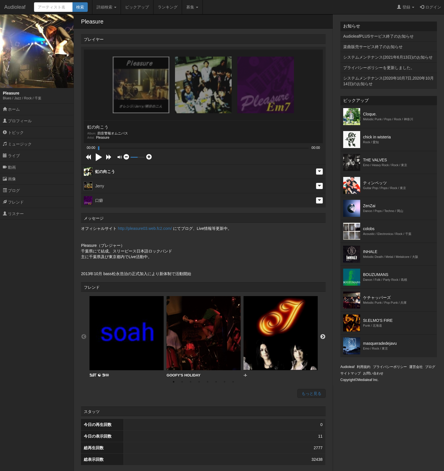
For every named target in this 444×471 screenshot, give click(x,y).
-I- (281, 336)
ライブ (11, 155)
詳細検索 (106, 7)
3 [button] (190, 382)
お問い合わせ (373, 373)
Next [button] (323, 337)
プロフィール (17, 121)
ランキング (168, 7)
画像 (9, 179)
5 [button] (207, 382)
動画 (9, 167)
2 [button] (182, 382)
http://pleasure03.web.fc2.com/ (145, 228)
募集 (192, 7)
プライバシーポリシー (390, 367)
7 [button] (224, 382)
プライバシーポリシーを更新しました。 (379, 67)
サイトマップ (350, 373)
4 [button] (199, 382)
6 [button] (216, 382)
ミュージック (17, 144)
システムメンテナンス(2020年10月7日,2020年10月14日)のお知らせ (388, 81)
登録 (405, 7)
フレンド (13, 202)
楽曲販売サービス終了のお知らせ (373, 46)
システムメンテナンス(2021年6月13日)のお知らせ (388, 57)
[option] (126, 337)
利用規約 (363, 367)
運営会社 (416, 367)
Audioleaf (14, 7)
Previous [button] (84, 337)
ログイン (430, 7)
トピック (13, 132)
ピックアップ (137, 7)
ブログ (11, 190)
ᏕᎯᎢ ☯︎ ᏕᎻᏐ (126, 336)
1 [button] (173, 382)
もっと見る (311, 393)
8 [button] (233, 382)
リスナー (13, 213)
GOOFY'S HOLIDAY (203, 336)
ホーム (11, 109)
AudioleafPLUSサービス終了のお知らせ (378, 36)
